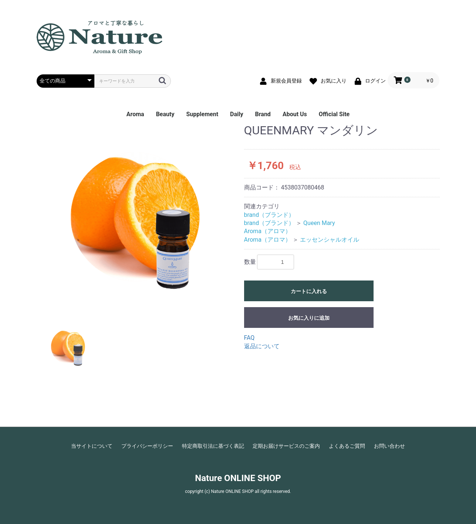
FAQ (249, 337)
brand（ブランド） (269, 214)
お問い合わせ (389, 446)
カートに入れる (309, 291)
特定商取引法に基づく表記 (213, 446)
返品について (262, 346)
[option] (137, 217)
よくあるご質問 (347, 446)
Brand (263, 114)
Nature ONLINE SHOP (238, 478)
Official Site (334, 114)
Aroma (135, 114)
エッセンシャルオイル (329, 239)
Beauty (165, 114)
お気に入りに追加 (309, 318)
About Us (295, 114)
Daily (236, 114)
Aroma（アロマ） (267, 231)
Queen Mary (319, 222)
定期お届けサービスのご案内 (286, 446)
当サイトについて (91, 446)
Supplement (202, 114)
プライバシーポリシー (147, 446)
